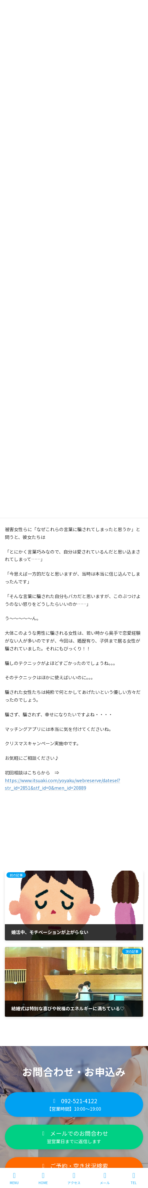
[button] (74, 1104)
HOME (43, 1178)
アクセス (74, 1178)
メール (105, 1178)
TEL (133, 1178)
